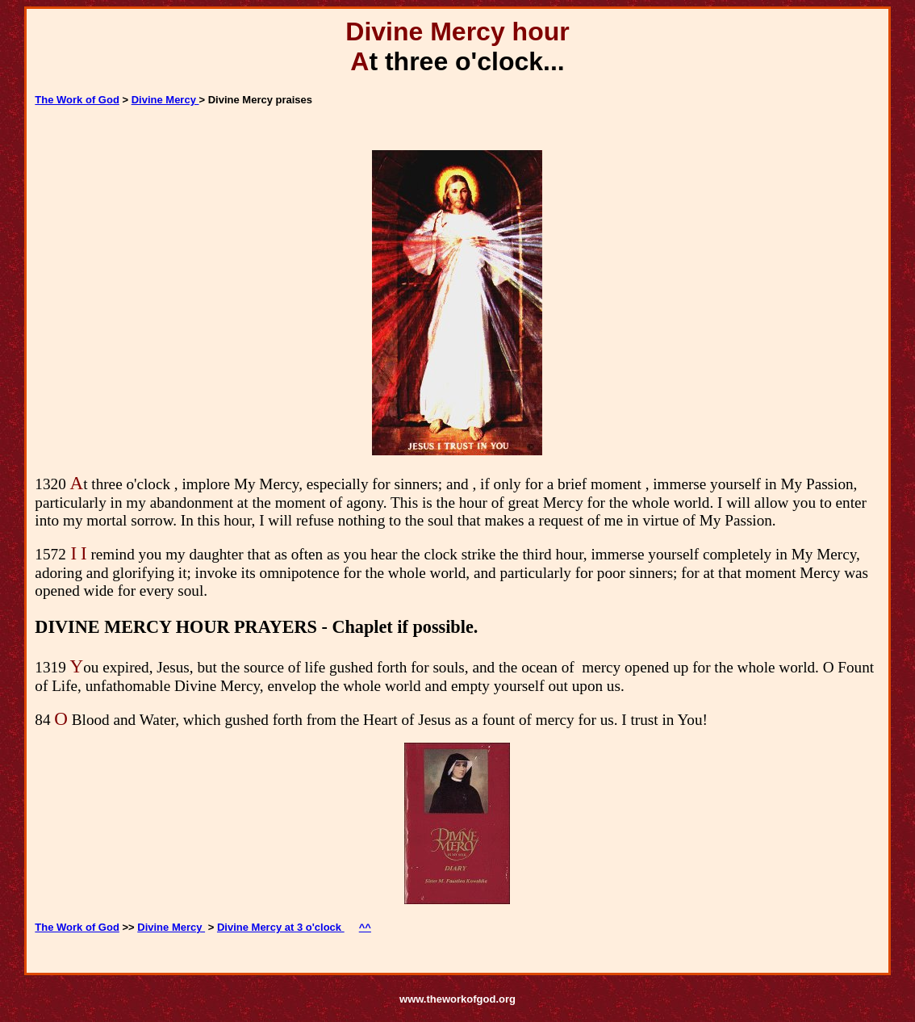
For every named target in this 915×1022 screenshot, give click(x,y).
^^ (365, 927)
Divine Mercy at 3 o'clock (281, 927)
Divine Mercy (165, 100)
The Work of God (77, 100)
